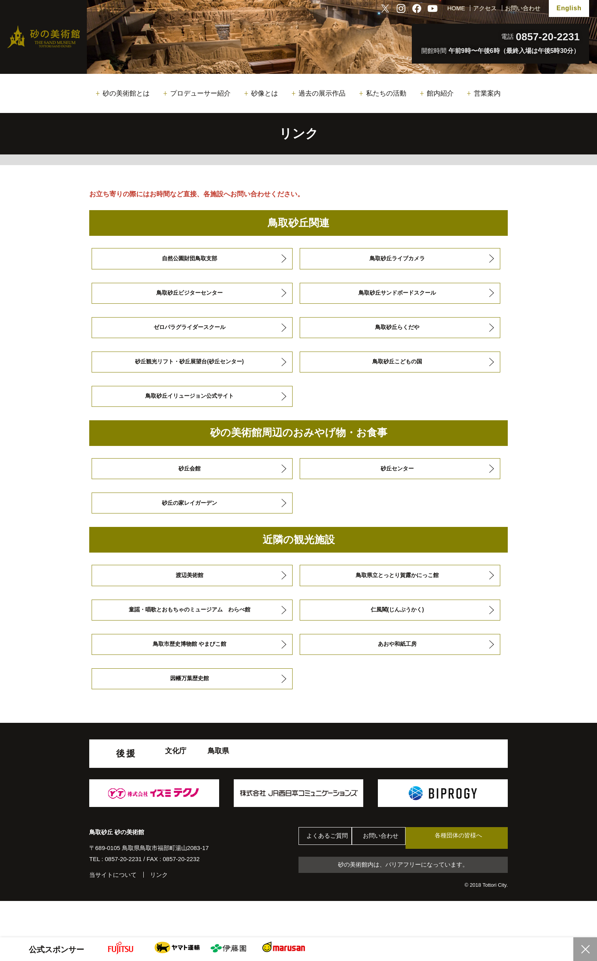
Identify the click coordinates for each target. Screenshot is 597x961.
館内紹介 (440, 93)
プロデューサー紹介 (200, 93)
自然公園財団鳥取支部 (189, 260)
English (568, 8)
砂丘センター (397, 486)
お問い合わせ (523, 8)
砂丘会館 (189, 486)
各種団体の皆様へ (470, 872)
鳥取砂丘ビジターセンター (189, 297)
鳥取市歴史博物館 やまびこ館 (189, 674)
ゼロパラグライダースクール (189, 335)
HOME (456, 8)
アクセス (485, 8)
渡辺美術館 (189, 599)
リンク (159, 909)
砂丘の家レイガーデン (189, 523)
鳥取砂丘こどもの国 (396, 372)
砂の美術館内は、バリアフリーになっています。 (403, 900)
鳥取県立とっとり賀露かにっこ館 (396, 599)
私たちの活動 (386, 93)
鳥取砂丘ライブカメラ (396, 260)
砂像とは (264, 93)
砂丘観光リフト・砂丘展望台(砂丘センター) (189, 372)
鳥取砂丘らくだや (397, 335)
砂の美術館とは (126, 93)
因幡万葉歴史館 (189, 712)
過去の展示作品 (321, 93)
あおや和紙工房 (397, 674)
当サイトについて (113, 909)
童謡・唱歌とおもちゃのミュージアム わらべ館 (189, 636)
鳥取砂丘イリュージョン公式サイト (189, 410)
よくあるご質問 (329, 873)
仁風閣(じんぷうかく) (397, 636)
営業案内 (487, 93)
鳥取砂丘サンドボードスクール (397, 297)
